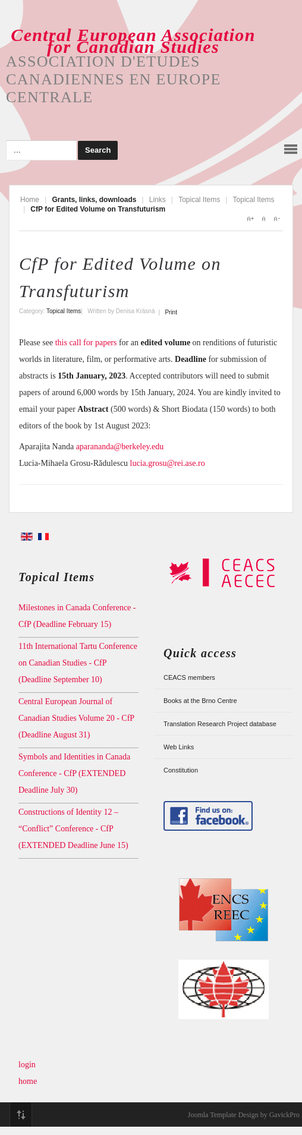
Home (29, 200)
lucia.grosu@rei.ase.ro (167, 463)
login (27, 1064)
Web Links (178, 747)
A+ (250, 218)
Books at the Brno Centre (200, 700)
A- (276, 218)
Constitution (180, 770)
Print (171, 312)
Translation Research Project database (219, 723)
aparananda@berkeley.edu (120, 446)
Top (21, 1114)
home (27, 1081)
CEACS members (189, 677)
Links (157, 200)
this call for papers (86, 342)
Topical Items (199, 200)
